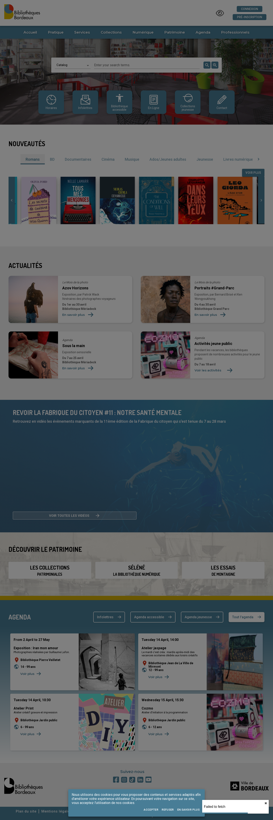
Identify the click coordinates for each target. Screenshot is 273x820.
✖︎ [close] (265, 803)
